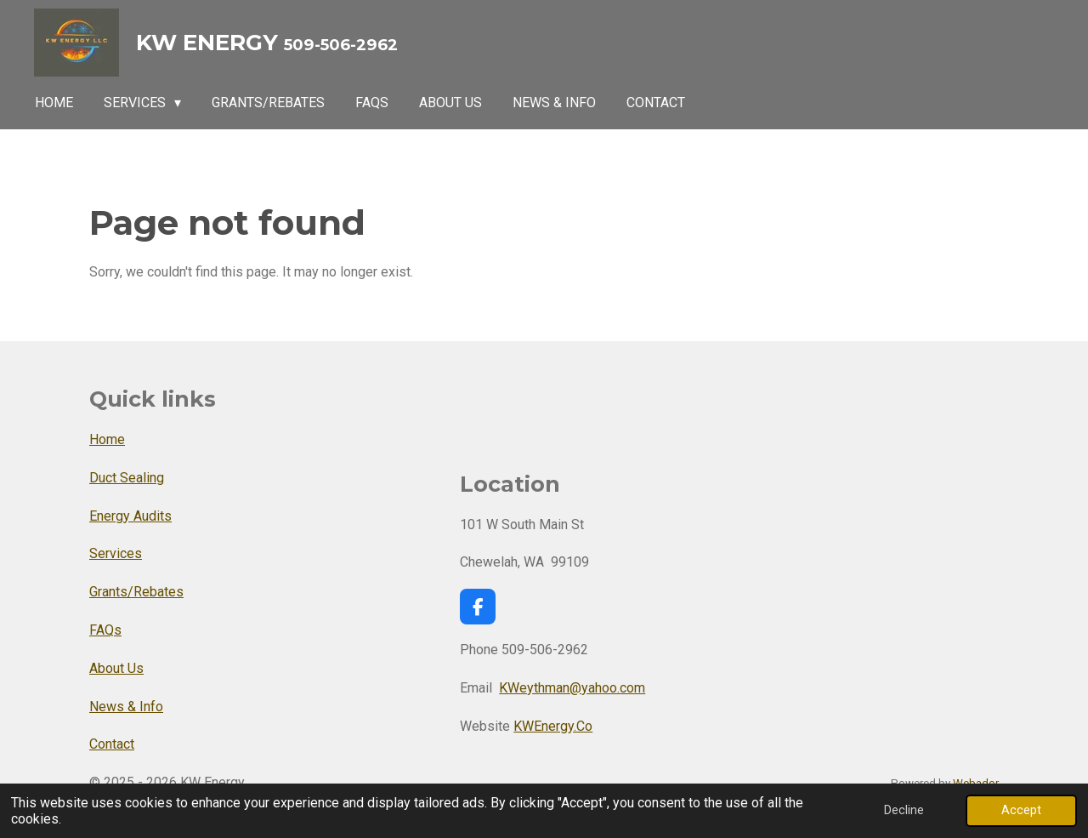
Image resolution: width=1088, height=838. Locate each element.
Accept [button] (1021, 810)
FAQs (105, 630)
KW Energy (267, 42)
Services (115, 553)
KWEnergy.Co (552, 726)
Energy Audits (130, 516)
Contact (111, 744)
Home (107, 439)
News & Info (126, 706)
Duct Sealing (126, 478)
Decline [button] (904, 810)
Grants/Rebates (136, 592)
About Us (116, 668)
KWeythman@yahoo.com (572, 688)
